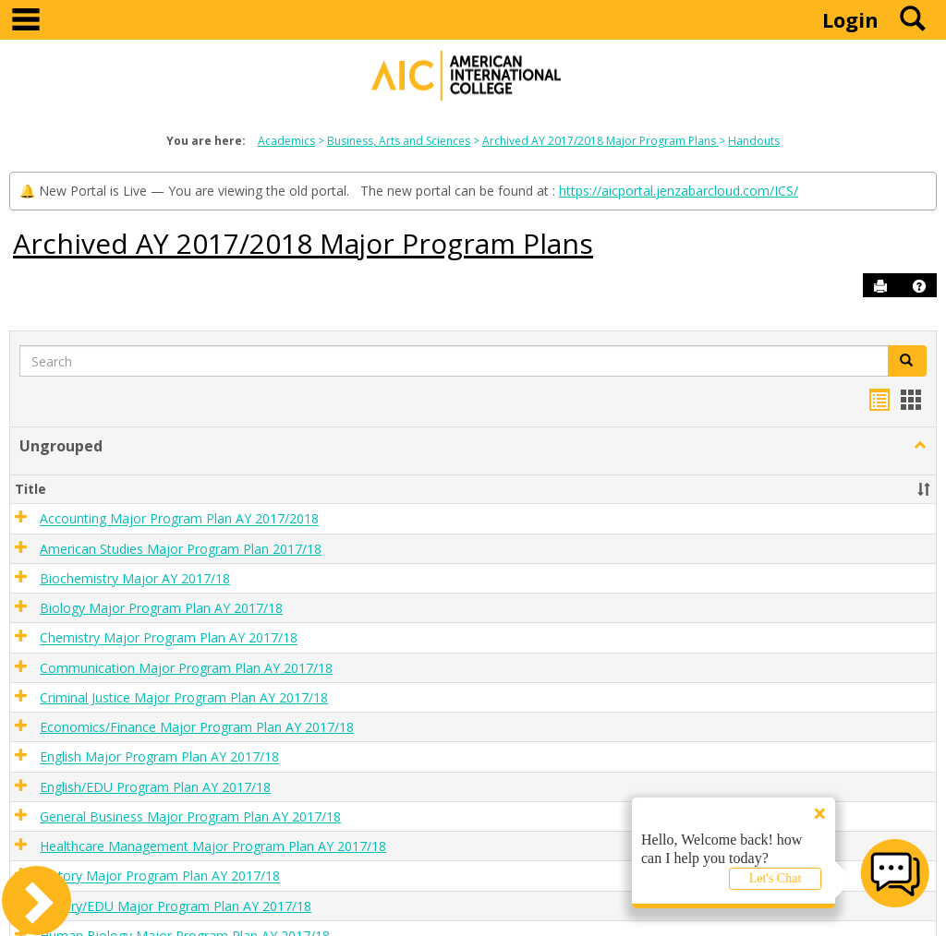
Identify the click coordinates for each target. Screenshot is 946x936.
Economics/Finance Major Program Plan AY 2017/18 (197, 727)
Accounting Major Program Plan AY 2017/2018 (179, 519)
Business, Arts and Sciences (398, 141)
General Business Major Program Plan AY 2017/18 (190, 816)
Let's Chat (775, 878)
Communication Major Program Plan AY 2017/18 (186, 668)
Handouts (754, 141)
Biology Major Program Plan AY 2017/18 (161, 608)
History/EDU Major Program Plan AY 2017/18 (175, 906)
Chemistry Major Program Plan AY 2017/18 (168, 638)
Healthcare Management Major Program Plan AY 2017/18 (213, 846)
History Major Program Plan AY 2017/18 (160, 876)
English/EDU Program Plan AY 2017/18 (155, 787)
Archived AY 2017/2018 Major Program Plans (600, 141)
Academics (286, 141)
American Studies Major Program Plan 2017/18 (180, 549)
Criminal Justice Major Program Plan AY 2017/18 (184, 697)
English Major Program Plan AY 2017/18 (159, 757)
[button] (919, 286)
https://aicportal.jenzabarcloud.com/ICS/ (678, 190)
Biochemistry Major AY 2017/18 (135, 578)
